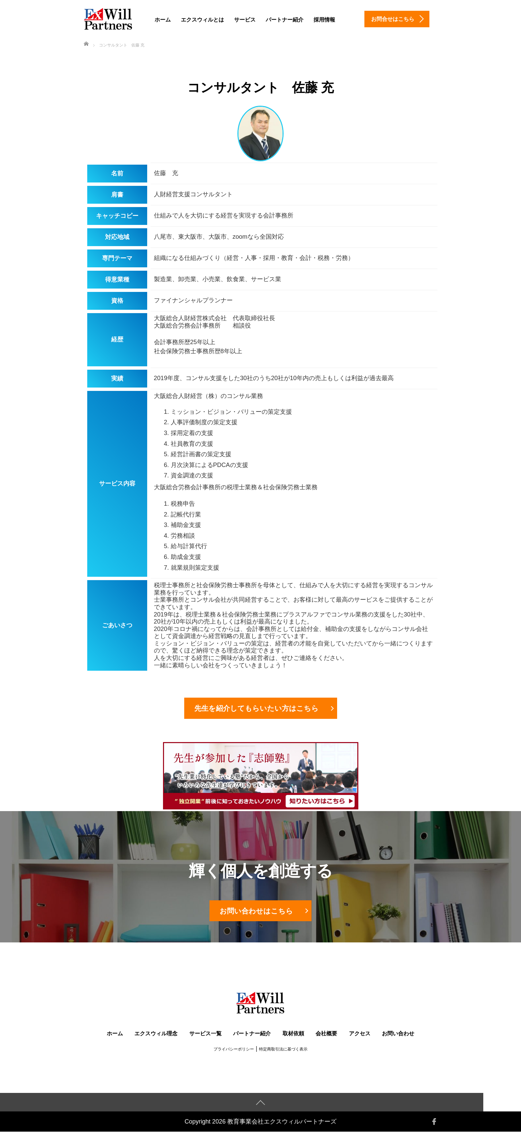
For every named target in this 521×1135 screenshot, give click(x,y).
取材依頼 (293, 1037)
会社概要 (326, 1037)
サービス (245, 20)
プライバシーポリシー (234, 1052)
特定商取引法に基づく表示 (283, 1052)
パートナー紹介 (284, 20)
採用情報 (324, 20)
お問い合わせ (398, 1037)
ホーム (163, 20)
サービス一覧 (205, 1037)
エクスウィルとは (202, 20)
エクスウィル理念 (155, 1037)
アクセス (359, 1037)
